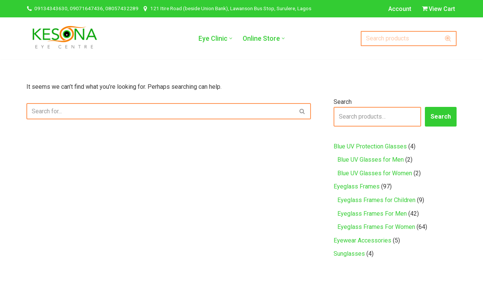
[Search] (400, 38)
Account (399, 8)
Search (343, 101)
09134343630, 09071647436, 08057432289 (86, 8)
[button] (230, 38)
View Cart (438, 8)
